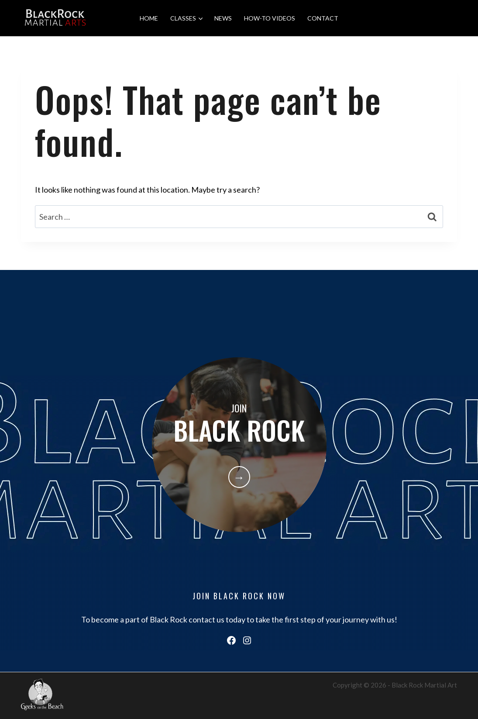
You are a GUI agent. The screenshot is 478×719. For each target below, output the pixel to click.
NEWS (223, 18)
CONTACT (322, 18)
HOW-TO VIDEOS (269, 18)
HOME (149, 18)
